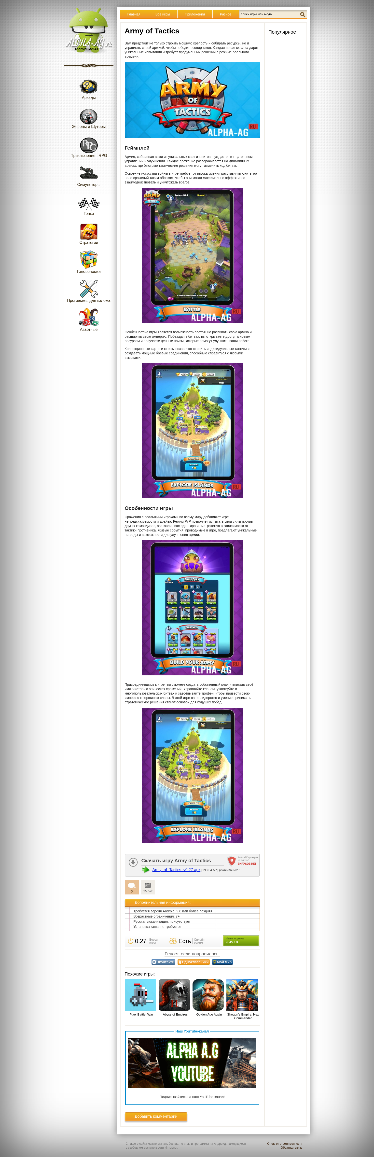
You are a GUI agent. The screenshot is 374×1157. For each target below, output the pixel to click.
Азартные (89, 320)
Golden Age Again (209, 1014)
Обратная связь (291, 1147)
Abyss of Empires (175, 1014)
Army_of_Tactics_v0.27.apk (176, 870)
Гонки (89, 204)
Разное (225, 14)
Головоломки (89, 262)
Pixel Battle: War (141, 1014)
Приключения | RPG (88, 146)
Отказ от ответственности (284, 1143)
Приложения (195, 14)
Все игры (162, 14)
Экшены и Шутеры (89, 117)
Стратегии (89, 233)
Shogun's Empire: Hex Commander (243, 1016)
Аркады (89, 88)
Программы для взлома (88, 291)
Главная (133, 14)
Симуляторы (88, 175)
